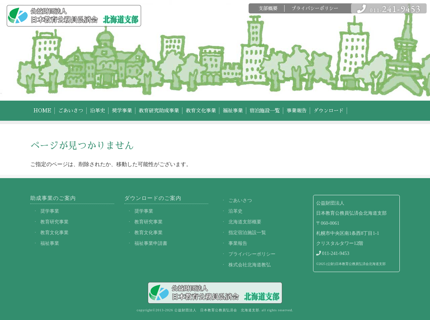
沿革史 (97, 110)
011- (389, 8)
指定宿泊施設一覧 (247, 232)
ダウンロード (328, 110)
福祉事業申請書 (150, 243)
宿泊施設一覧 (265, 110)
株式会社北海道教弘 (249, 264)
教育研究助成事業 (159, 110)
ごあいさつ (70, 110)
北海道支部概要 (244, 221)
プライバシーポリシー (314, 8)
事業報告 (297, 110)
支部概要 (268, 8)
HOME (42, 110)
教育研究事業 (54, 221)
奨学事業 (122, 110)
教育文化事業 (201, 110)
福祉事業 (233, 110)
